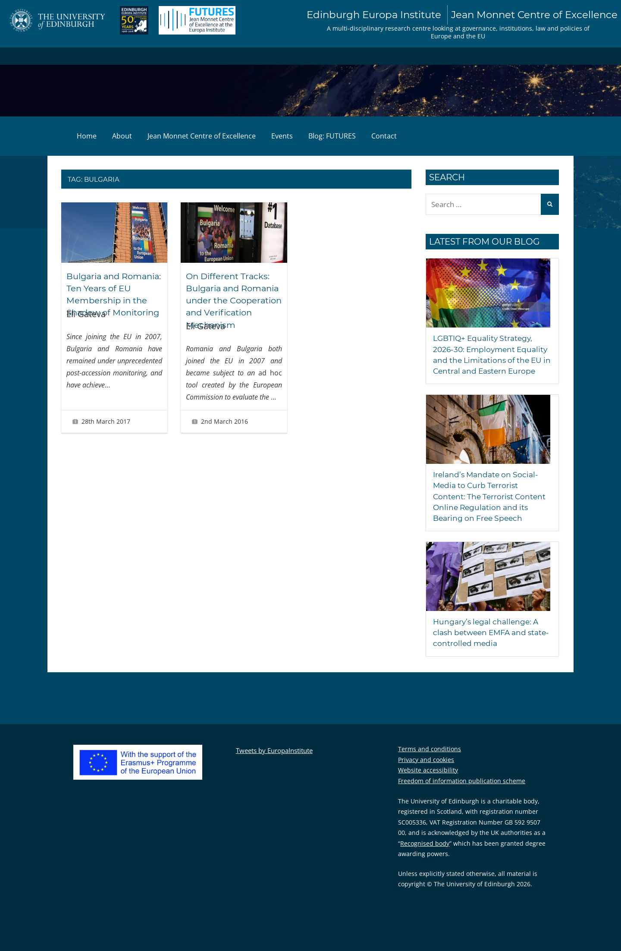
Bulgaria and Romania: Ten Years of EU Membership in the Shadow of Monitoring (113, 300)
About (122, 136)
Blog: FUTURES (332, 136)
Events (282, 136)
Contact (384, 136)
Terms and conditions (429, 760)
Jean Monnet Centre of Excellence (201, 136)
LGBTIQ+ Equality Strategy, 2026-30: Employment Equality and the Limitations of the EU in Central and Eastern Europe (488, 360)
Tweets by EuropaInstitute (274, 761)
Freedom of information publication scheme (461, 791)
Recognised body (424, 854)
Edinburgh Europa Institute (453, 15)
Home (87, 136)
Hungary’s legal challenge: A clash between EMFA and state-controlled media (488, 643)
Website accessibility (428, 781)
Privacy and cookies (426, 770)
